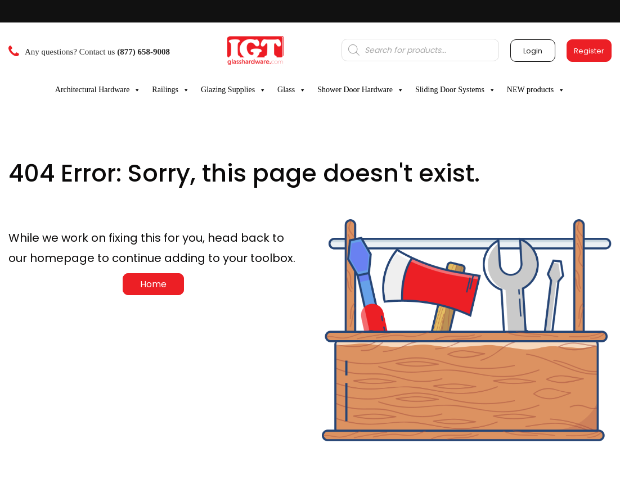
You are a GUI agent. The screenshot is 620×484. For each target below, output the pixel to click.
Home (153, 284)
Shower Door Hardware (360, 90)
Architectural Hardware (98, 90)
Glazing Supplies (233, 90)
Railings (171, 90)
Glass (291, 90)
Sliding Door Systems (455, 90)
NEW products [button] (536, 90)
